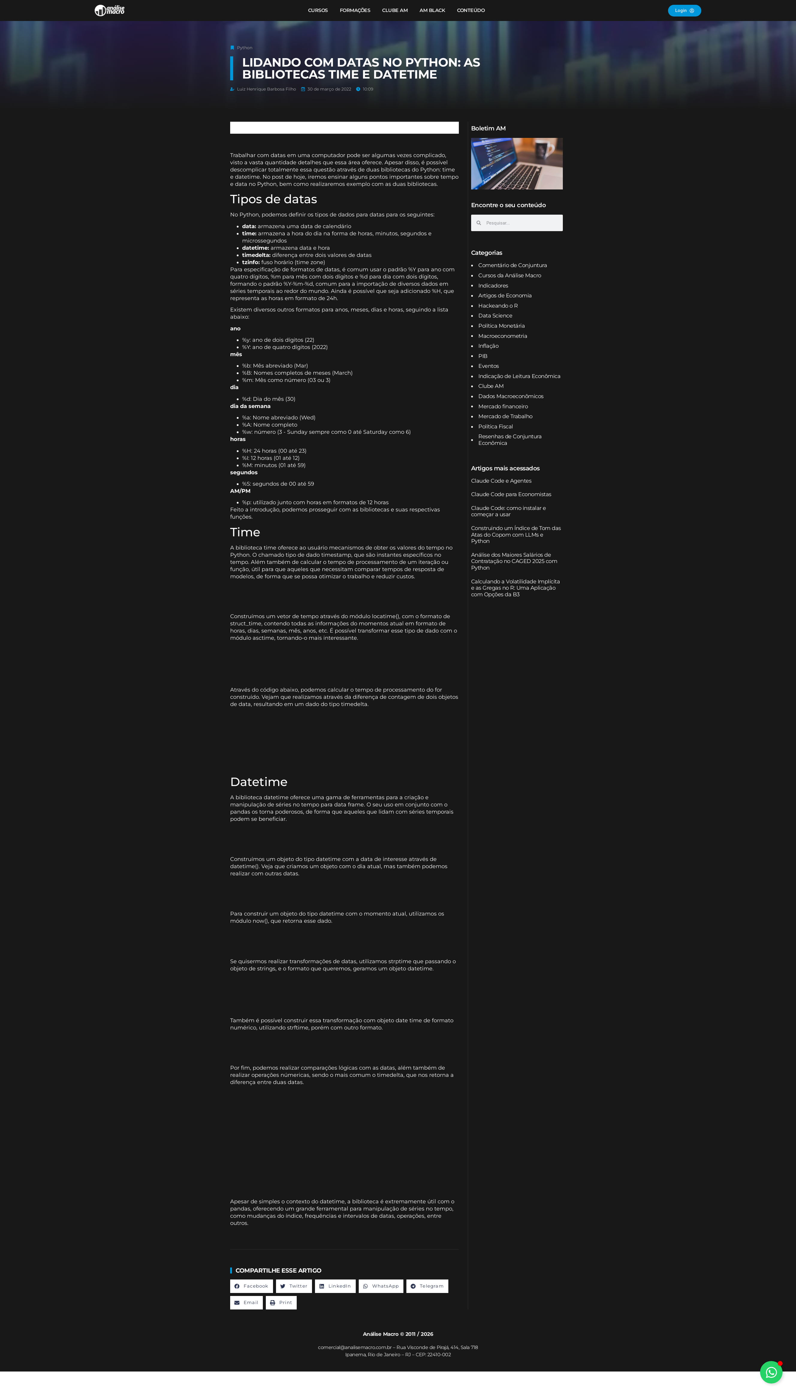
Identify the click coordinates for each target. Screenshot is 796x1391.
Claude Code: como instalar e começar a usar (508, 511)
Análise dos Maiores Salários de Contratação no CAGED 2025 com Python (514, 561)
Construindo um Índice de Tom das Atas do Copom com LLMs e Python (516, 534)
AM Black (432, 10)
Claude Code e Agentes (501, 481)
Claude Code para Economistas (511, 494)
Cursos (318, 10)
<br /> (313, 595)
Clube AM (395, 10)
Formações (355, 10)
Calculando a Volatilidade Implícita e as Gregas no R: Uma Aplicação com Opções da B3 (515, 588)
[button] (251, 1286)
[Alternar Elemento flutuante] (771, 1372)
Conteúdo (471, 10)
